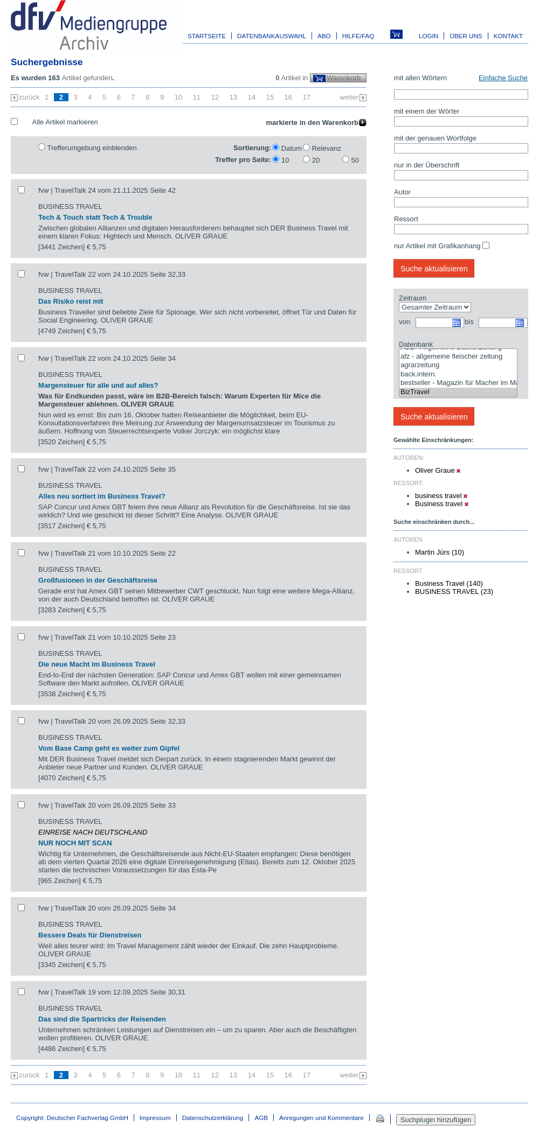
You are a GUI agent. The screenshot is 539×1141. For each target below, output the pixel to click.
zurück (29, 97)
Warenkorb (344, 78)
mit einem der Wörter (426, 111)
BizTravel (458, 392)
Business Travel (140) (449, 583)
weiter (349, 97)
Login (428, 35)
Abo (324, 35)
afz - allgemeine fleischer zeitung (458, 356)
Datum (291, 148)
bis (469, 322)
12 (215, 97)
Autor (402, 192)
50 (355, 160)
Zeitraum (412, 298)
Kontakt (508, 35)
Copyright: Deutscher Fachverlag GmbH (72, 1117)
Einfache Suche (503, 78)
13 (233, 97)
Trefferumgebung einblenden (91, 148)
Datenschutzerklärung (213, 1117)
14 (251, 97)
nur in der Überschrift (426, 165)
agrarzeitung (458, 365)
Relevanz (326, 148)
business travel (441, 496)
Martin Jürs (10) (439, 552)
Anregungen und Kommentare (321, 1117)
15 (270, 97)
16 (288, 97)
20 (316, 160)
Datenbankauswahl (271, 35)
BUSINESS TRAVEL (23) (454, 591)
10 (178, 97)
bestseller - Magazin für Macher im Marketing (458, 383)
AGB (261, 1117)
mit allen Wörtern (420, 78)
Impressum (155, 1117)
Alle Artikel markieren (65, 122)
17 (306, 97)
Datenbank (416, 344)
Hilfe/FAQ (358, 35)
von (404, 322)
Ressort (406, 219)
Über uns (466, 35)
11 (197, 97)
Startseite (207, 35)
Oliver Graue (437, 470)
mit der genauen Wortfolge (435, 138)
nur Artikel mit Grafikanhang (437, 246)
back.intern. (458, 374)
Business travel (441, 504)
